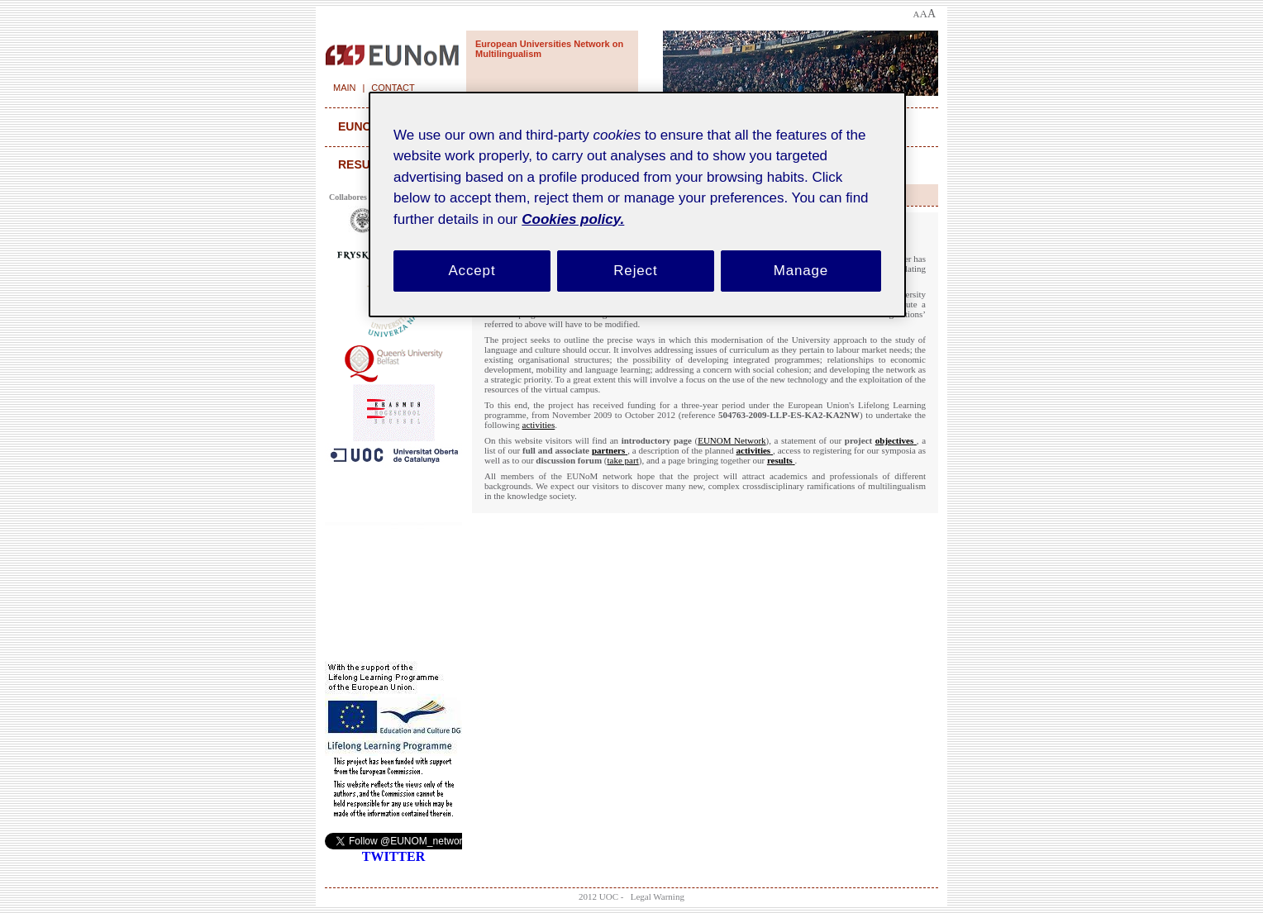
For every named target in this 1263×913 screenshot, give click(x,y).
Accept (471, 270)
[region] (637, 204)
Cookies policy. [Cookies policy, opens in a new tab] (573, 219)
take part (623, 460)
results (364, 164)
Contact (392, 88)
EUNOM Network (731, 440)
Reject (635, 270)
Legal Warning (657, 896)
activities (538, 425)
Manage (801, 270)
